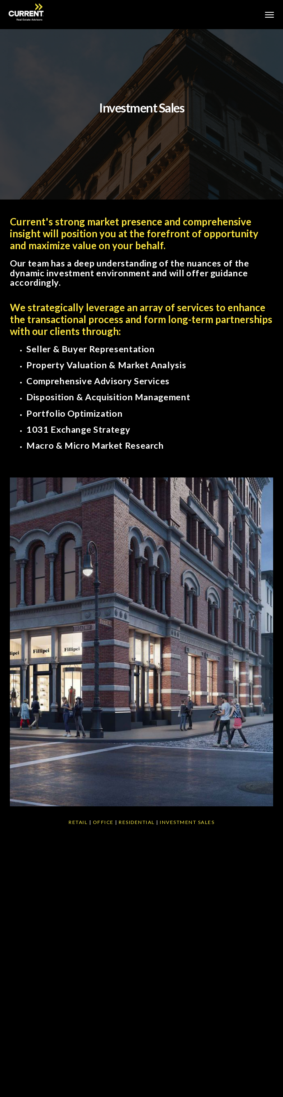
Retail (78, 822)
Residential (137, 822)
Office (103, 822)
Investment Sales (187, 822)
